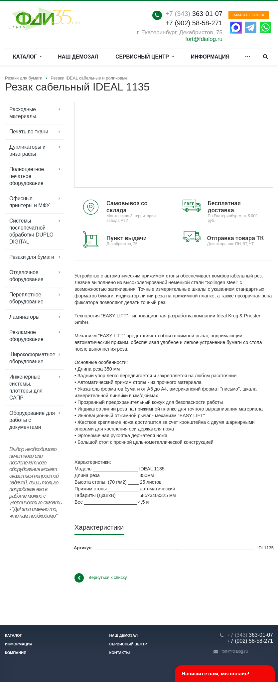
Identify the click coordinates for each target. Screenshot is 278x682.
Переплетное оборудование (26, 298)
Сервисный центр (144, 57)
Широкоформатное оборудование (32, 358)
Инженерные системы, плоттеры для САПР (26, 387)
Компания (15, 653)
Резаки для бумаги (31, 257)
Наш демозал (78, 57)
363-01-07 (193, 13)
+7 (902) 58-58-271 (193, 23)
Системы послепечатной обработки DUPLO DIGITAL (31, 231)
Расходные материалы (22, 112)
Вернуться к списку (100, 578)
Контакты (119, 653)
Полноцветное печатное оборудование (26, 176)
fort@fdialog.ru (203, 39)
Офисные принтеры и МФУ (29, 202)
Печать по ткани (28, 131)
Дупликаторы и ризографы (27, 150)
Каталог (27, 57)
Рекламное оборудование (26, 335)
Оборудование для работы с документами (32, 420)
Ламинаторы (24, 317)
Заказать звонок (248, 15)
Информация (210, 57)
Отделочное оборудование (26, 275)
